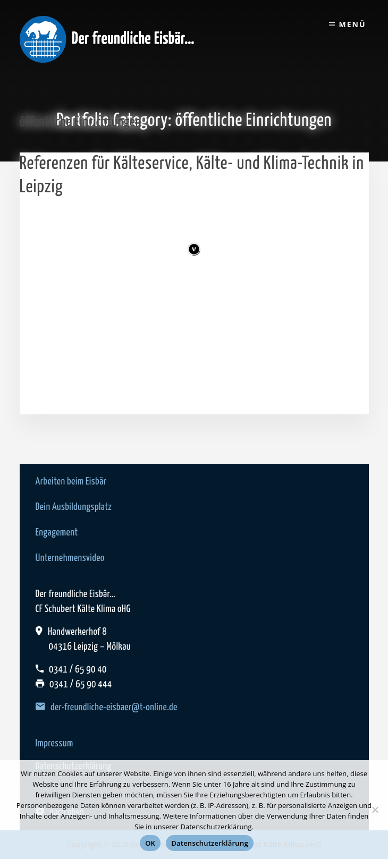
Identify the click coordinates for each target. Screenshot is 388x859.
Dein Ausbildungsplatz (74, 507)
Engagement (57, 533)
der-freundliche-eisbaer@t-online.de (107, 707)
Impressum (54, 743)
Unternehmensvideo (70, 558)
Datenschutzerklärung (209, 843)
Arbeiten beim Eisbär (71, 482)
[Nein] (374, 809)
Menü (352, 24)
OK (150, 843)
